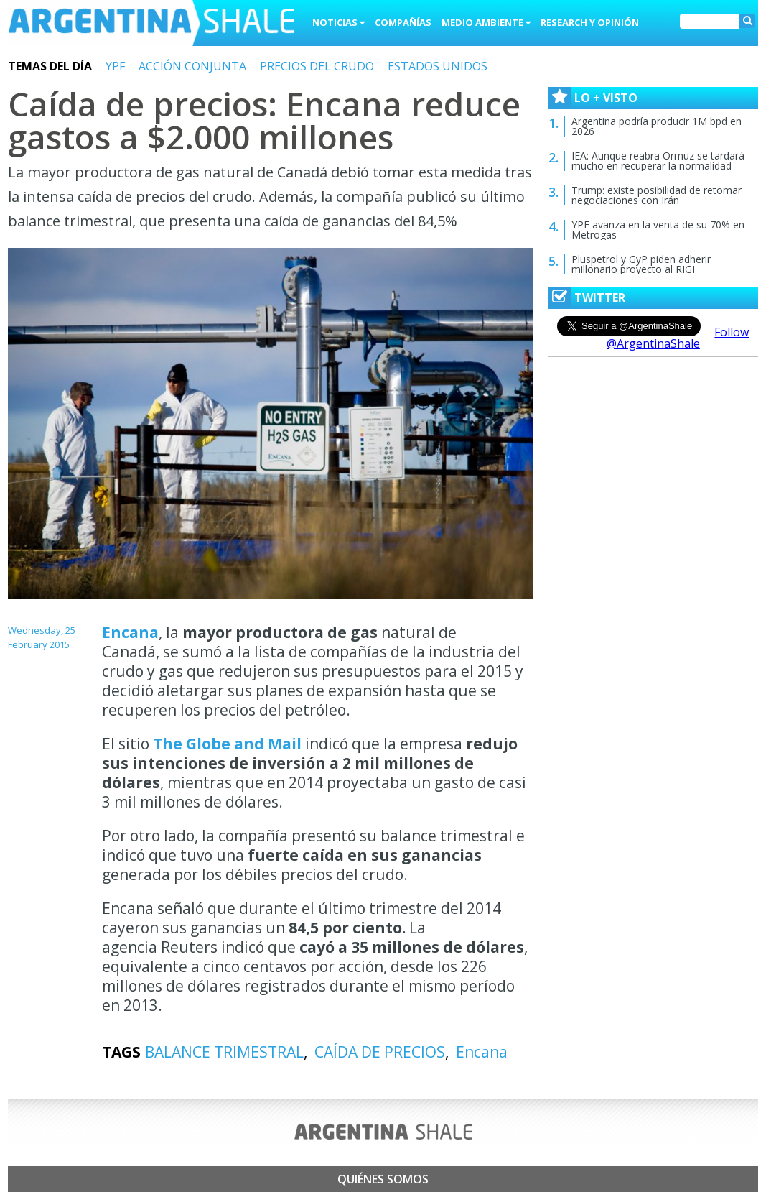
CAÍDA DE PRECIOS (379, 1052)
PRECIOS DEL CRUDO (317, 66)
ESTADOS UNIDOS (437, 66)
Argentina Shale (151, 24)
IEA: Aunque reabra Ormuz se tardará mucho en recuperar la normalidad (657, 160)
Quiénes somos (383, 1179)
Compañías (403, 22)
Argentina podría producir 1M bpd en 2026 (656, 126)
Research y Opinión (590, 22)
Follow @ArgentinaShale (678, 337)
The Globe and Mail (229, 744)
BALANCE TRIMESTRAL (224, 1052)
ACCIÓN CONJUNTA (192, 66)
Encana (130, 632)
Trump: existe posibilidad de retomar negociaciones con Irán (656, 195)
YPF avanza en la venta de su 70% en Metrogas (657, 229)
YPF (115, 66)
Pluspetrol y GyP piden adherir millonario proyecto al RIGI (641, 264)
